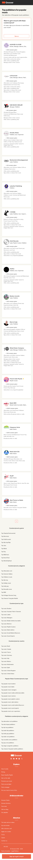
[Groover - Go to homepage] (16, 755)
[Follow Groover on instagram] (11, 759)
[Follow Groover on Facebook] (13, 759)
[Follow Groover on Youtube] (16, 759)
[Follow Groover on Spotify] (19, 759)
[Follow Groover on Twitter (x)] (22, 759)
